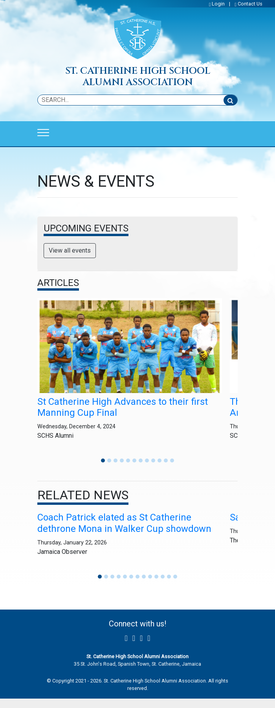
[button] (103, 460)
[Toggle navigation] (43, 132)
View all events (70, 250)
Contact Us (250, 4)
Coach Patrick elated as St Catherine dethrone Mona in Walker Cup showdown (124, 523)
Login (218, 4)
